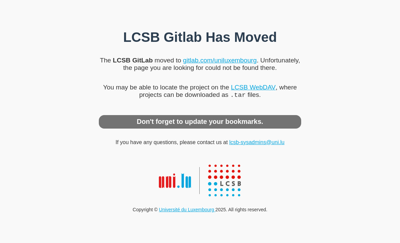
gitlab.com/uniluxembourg (220, 59)
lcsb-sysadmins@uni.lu (257, 143)
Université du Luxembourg (187, 210)
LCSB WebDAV (253, 86)
